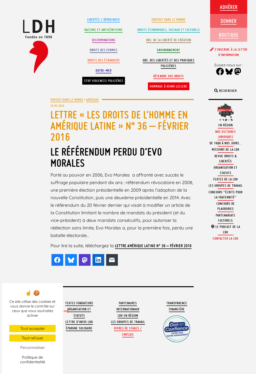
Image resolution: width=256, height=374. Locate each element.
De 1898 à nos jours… (226, 143)
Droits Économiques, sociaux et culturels (168, 30)
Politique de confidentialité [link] (32, 359)
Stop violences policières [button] (103, 81)
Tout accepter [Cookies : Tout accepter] (32, 328)
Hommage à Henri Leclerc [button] (168, 86)
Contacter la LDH (225, 238)
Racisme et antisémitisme (103, 30)
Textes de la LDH (225, 179)
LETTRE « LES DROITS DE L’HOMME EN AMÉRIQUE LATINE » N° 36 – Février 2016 (120, 125)
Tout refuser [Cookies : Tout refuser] (32, 337)
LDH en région (128, 316)
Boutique (228, 35)
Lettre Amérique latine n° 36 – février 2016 (153, 245)
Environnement (168, 50)
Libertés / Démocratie (103, 20)
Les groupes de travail (128, 322)
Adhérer (229, 7)
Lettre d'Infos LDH (79, 322)
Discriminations (103, 40)
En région (225, 125)
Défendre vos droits (168, 76)
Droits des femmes (103, 50)
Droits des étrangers (104, 60)
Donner (229, 21)
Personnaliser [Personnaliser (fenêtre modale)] (32, 347)
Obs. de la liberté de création (168, 40)
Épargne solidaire (79, 328)
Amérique (92, 99)
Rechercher (225, 91)
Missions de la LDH (225, 150)
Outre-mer (104, 71)
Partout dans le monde (169, 20)
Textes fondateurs (79, 303)
